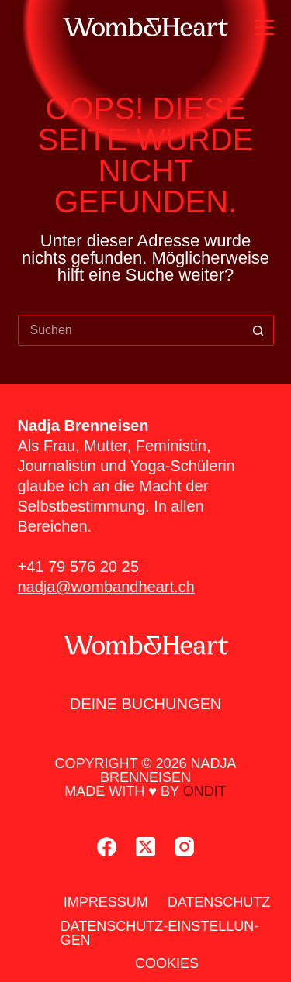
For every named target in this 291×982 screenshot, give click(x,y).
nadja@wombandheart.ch (106, 586)
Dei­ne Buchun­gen (146, 703)
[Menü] (264, 27)
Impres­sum (106, 902)
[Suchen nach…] (130, 330)
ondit (205, 791)
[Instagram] (184, 846)
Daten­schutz (219, 902)
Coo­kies (167, 963)
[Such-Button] (258, 330)
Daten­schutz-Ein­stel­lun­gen (160, 933)
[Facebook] (106, 846)
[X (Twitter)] (145, 846)
